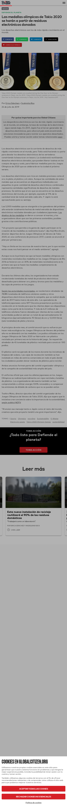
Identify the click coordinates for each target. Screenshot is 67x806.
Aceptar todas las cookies (33, 788)
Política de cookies (33, 803)
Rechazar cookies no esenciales (33, 796)
